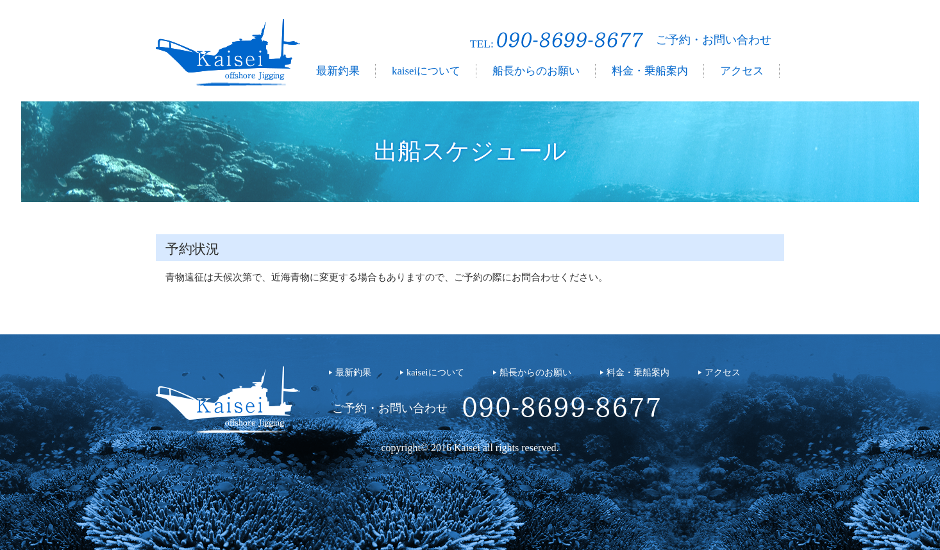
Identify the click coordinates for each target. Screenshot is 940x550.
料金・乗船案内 (650, 71)
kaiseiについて (426, 71)
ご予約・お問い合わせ (713, 39)
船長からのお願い (536, 71)
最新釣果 (338, 71)
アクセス (742, 71)
